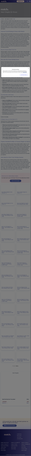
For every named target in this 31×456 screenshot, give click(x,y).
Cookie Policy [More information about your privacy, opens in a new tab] (25, 72)
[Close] (28, 68)
